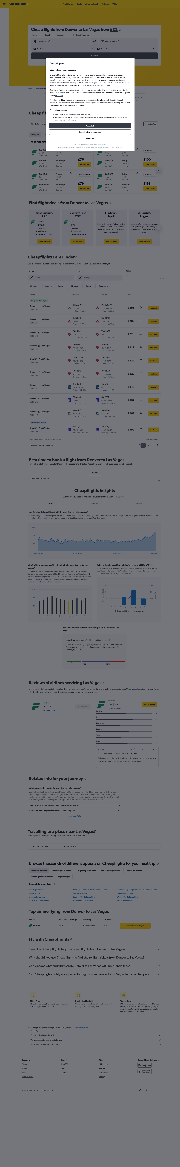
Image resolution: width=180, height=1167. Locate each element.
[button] (90, 125)
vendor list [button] (59, 95)
